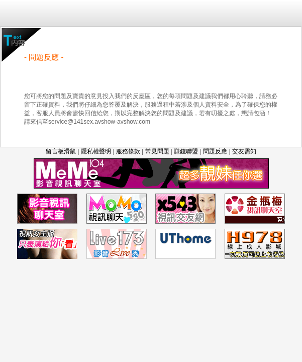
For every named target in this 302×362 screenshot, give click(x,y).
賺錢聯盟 (186, 151)
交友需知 (244, 151)
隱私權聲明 (96, 151)
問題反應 (215, 151)
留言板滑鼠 (61, 151)
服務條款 (128, 151)
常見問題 (157, 151)
